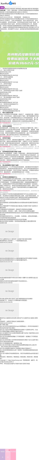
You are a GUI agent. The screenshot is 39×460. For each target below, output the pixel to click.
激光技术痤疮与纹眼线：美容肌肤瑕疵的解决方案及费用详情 (18, 221)
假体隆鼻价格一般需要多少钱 (13, 343)
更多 (5, 223)
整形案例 (35, 8)
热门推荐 (2, 324)
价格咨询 (8, 453)
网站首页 (7, 8)
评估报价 (13, 451)
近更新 (2, 223)
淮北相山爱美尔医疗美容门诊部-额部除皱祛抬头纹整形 (16, 298)
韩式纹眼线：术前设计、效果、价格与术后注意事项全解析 (17, 211)
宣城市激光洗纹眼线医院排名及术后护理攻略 (13, 219)
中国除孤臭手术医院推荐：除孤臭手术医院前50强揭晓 (16, 209)
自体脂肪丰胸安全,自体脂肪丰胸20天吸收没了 (18, 348)
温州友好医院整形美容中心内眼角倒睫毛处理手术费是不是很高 (18, 258)
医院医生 (3, 454)
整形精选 (18, 8)
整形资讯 (13, 8)
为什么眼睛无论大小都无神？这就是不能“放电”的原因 (15, 239)
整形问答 (30, 8)
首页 (8, 10)
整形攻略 (24, 8)
